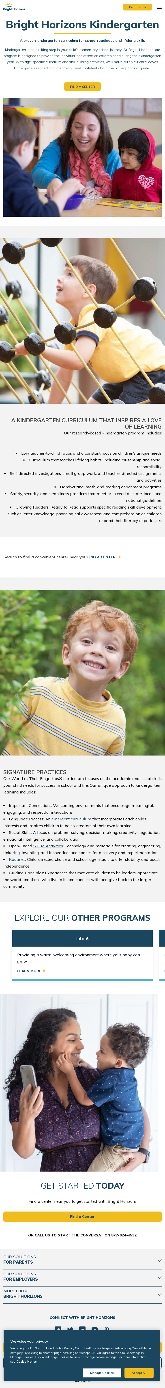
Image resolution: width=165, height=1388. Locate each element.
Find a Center (102, 557)
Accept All (139, 1373)
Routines (17, 859)
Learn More (29, 971)
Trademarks (82, 1381)
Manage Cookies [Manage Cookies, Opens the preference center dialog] (102, 1373)
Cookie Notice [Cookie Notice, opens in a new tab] (27, 1361)
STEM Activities (48, 845)
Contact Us (137, 7)
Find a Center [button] (82, 87)
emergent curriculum (71, 819)
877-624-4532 (124, 1235)
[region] (82, 1355)
